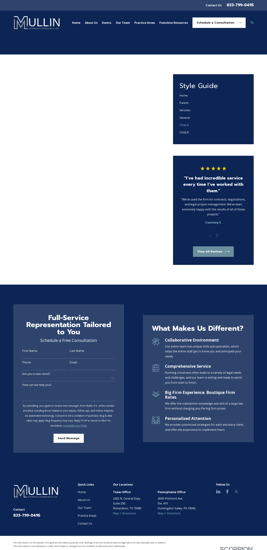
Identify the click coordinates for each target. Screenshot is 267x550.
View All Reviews (213, 251)
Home (82, 492)
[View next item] (217, 236)
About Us (84, 500)
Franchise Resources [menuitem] (173, 23)
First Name (25, 351)
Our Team (84, 508)
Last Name (73, 351)
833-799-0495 (240, 5)
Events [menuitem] (106, 23)
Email (69, 362)
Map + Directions (124, 513)
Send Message (65, 438)
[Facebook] (227, 492)
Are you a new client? (32, 374)
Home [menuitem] (76, 23)
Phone (22, 362)
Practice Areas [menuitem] (144, 23)
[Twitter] (236, 492)
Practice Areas (87, 516)
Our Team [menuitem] (123, 23)
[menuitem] (213, 95)
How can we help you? (33, 385)
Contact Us (214, 5)
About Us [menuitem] (91, 23)
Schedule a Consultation (219, 22)
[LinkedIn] (218, 492)
